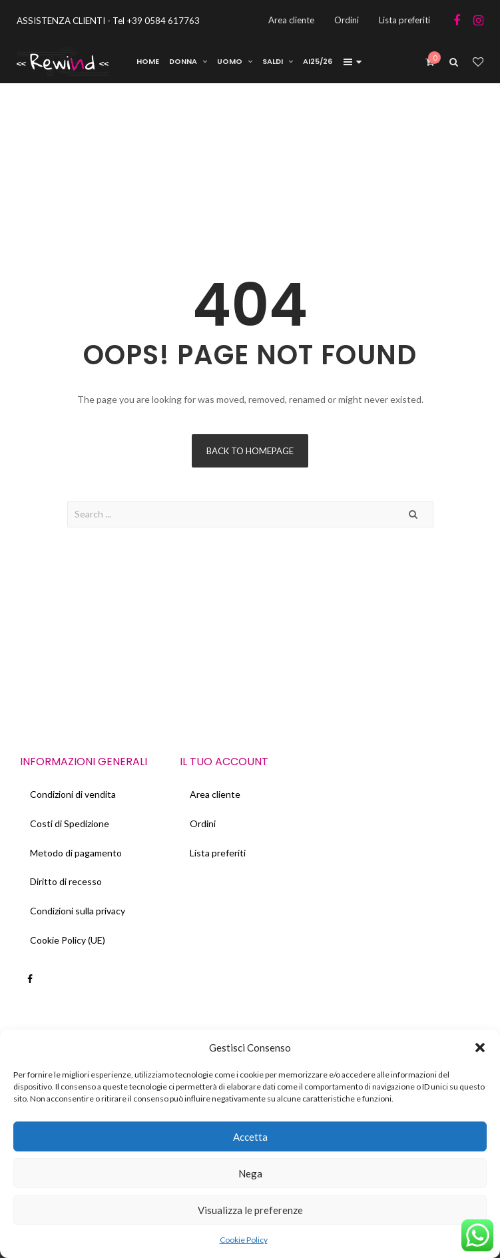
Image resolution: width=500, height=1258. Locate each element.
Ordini (203, 823)
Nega (250, 1173)
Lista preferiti (218, 852)
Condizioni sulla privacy (77, 911)
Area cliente (215, 794)
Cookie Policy (244, 1240)
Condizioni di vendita (73, 794)
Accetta (250, 1137)
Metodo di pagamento (76, 852)
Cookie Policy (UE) (67, 940)
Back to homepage (250, 451)
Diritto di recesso (66, 882)
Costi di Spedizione (69, 823)
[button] (480, 1047)
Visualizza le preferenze (250, 1210)
